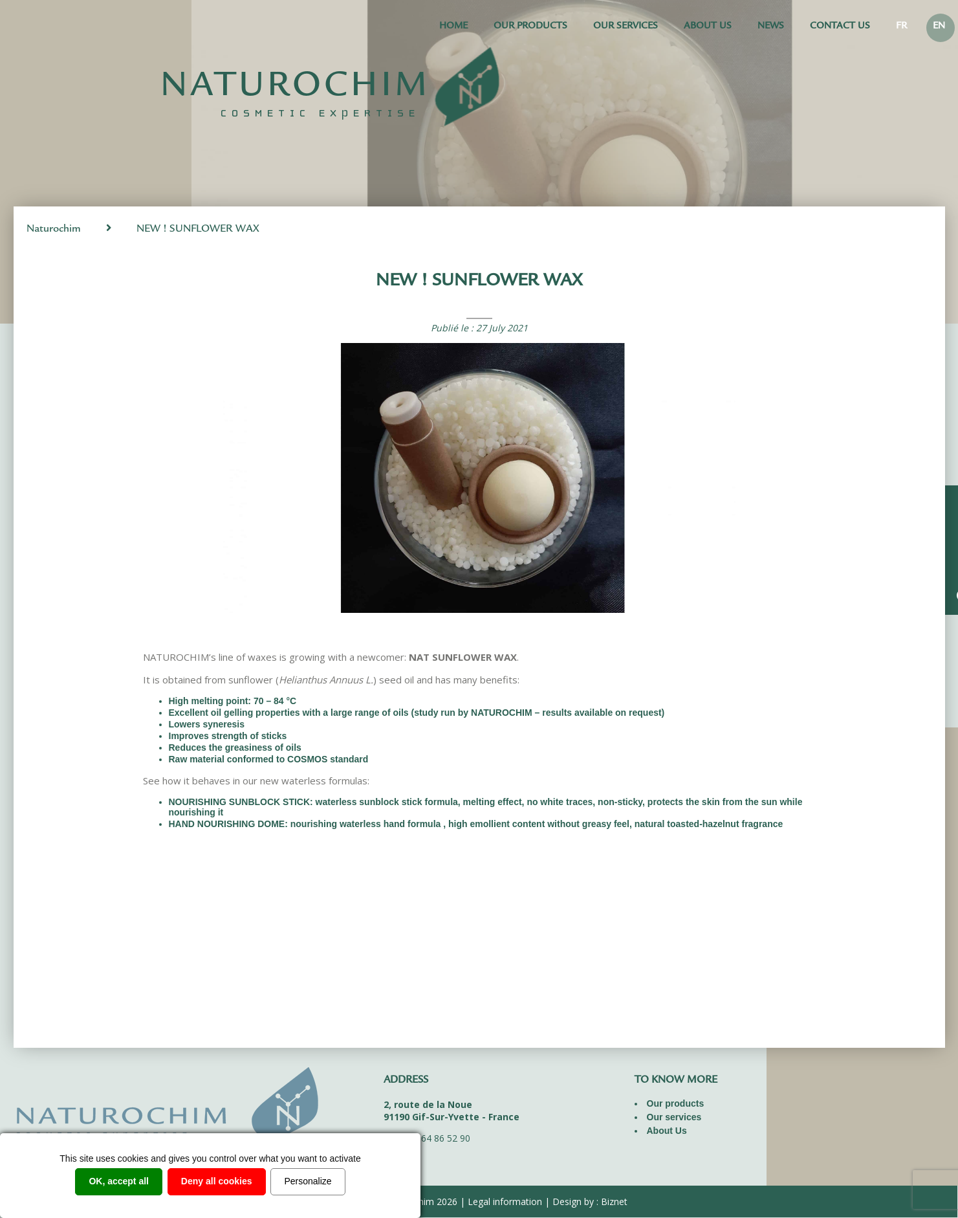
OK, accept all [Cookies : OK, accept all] (119, 1181)
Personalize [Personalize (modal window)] (307, 1181)
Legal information (505, 1201)
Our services (625, 27)
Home (453, 27)
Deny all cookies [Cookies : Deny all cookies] (216, 1181)
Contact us (840, 27)
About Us (708, 27)
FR (901, 27)
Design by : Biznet (589, 1201)
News (770, 27)
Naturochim (54, 229)
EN (939, 27)
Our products (530, 27)
